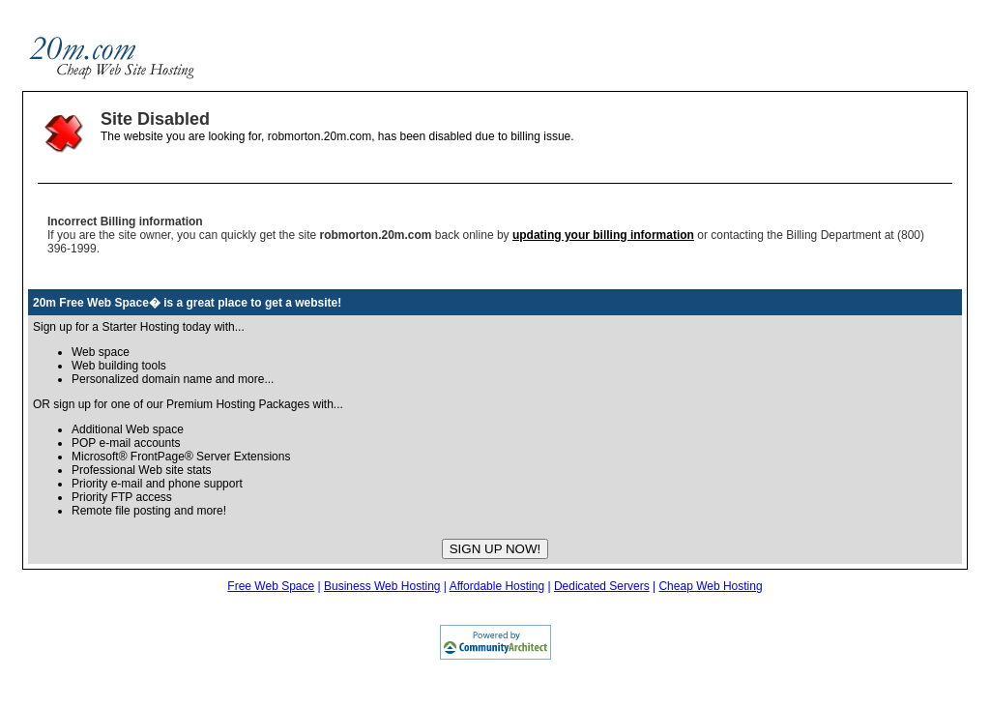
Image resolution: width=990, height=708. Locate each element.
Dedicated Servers (602, 586)
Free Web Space (270, 586)
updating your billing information (603, 235)
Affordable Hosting (497, 586)
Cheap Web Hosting (710, 586)
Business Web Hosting (382, 586)
